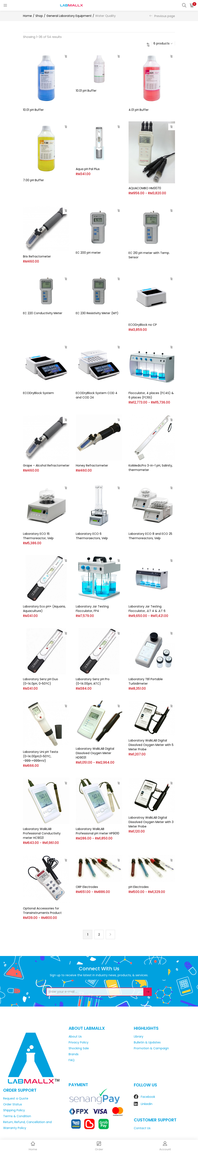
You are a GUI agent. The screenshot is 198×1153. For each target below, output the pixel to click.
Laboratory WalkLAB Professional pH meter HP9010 (97, 830)
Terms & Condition (17, 1116)
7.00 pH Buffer (33, 180)
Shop (39, 16)
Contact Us (142, 1128)
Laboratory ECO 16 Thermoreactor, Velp (38, 535)
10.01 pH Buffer (33, 109)
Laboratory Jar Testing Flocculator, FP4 (92, 608)
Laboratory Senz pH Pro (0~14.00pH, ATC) (93, 681)
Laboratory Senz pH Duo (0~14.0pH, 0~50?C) (40, 681)
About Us (75, 1036)
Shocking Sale (79, 1048)
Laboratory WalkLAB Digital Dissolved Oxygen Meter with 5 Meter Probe (151, 744)
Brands (74, 1053)
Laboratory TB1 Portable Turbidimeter (146, 681)
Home (27, 16)
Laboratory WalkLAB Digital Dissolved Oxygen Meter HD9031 (95, 752)
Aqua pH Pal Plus (88, 169)
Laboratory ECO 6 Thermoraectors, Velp (92, 535)
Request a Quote (15, 1098)
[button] (192, 5)
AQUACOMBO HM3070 (145, 188)
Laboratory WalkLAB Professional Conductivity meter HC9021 (42, 832)
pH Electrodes (139, 887)
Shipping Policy (14, 1110)
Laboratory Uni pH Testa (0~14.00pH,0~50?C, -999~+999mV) (40, 755)
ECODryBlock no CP (143, 324)
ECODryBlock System (38, 392)
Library (138, 1036)
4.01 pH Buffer (139, 109)
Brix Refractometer (37, 256)
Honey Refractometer (92, 465)
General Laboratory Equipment (69, 16)
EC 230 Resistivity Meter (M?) (97, 313)
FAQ (72, 1059)
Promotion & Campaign (151, 1048)
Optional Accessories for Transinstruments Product (42, 910)
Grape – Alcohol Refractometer (46, 465)
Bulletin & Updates (147, 1042)
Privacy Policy (78, 1042)
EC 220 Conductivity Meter (42, 313)
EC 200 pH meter (88, 252)
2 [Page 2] (99, 934)
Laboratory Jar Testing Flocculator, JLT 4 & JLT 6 (147, 608)
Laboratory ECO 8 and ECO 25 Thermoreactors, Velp (150, 535)
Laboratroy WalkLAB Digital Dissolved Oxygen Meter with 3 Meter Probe (151, 821)
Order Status (12, 1104)
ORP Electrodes (87, 887)
